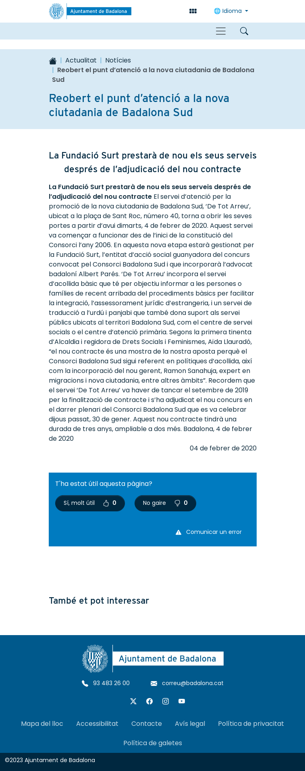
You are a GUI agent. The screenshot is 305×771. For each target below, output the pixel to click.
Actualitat (81, 60)
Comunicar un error (209, 532)
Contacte (146, 723)
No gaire (165, 503)
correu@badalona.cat (187, 683)
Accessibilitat (97, 723)
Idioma (228, 11)
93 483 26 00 (106, 683)
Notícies (118, 60)
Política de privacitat (251, 723)
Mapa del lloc (42, 723)
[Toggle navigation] (221, 31)
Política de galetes (152, 743)
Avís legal (190, 723)
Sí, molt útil (90, 503)
